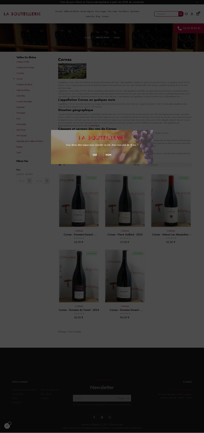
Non (108, 154)
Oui (95, 154)
